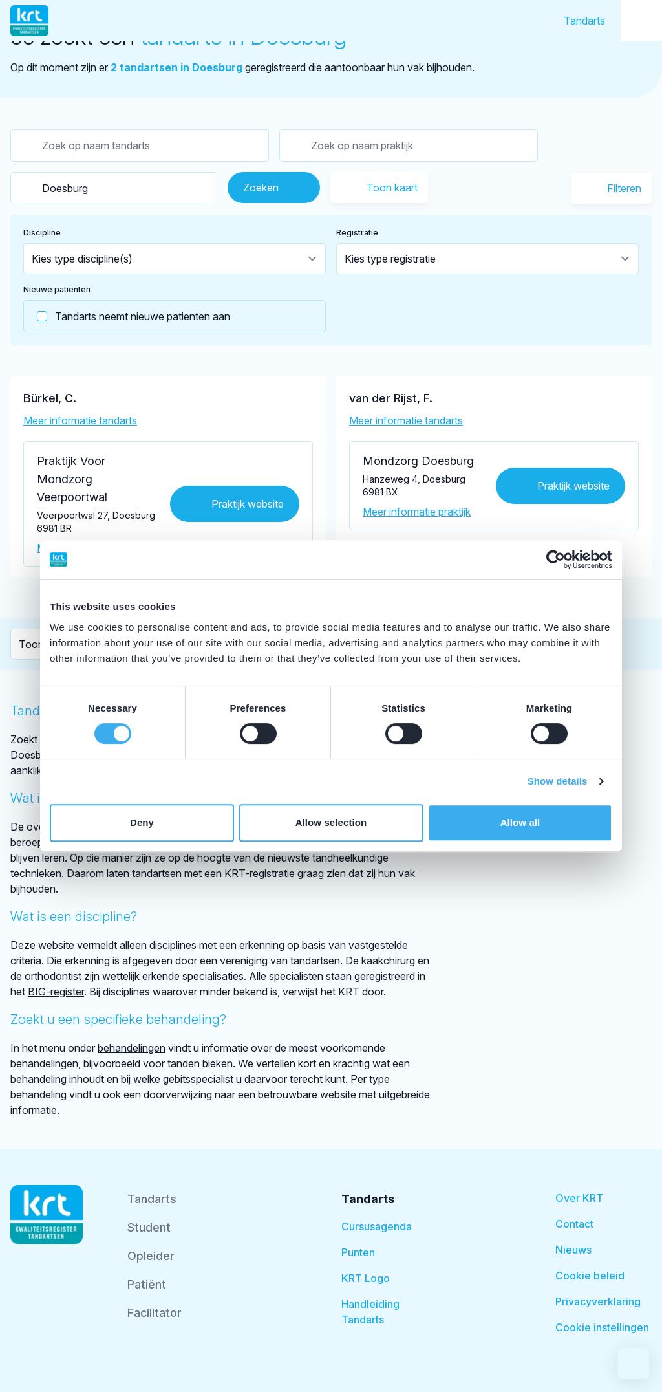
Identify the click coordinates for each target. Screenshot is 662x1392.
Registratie (357, 232)
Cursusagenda (376, 1226)
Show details (558, 781)
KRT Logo (365, 1278)
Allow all (520, 822)
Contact (574, 1223)
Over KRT (579, 1197)
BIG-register (56, 991)
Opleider (151, 1256)
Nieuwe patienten (57, 289)
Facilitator (154, 1313)
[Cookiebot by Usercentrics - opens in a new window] (555, 559)
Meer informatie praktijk (417, 511)
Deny (142, 822)
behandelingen (132, 1047)
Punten (358, 1252)
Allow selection (331, 822)
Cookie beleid (590, 1275)
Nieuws (573, 1249)
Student (149, 1227)
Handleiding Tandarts (370, 1312)
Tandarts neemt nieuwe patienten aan (127, 316)
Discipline (42, 232)
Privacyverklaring (598, 1301)
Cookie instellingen (602, 1327)
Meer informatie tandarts (80, 420)
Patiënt (146, 1284)
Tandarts (584, 20)
